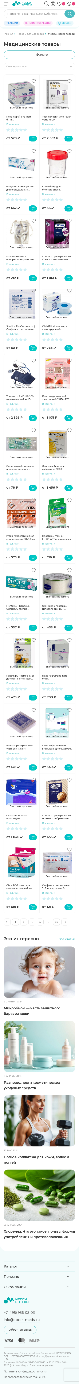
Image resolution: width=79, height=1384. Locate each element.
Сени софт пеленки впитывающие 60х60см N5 (56, 747)
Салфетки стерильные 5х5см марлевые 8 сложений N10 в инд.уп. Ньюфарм (56, 887)
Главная (9, 33)
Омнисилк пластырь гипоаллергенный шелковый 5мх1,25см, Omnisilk (55, 607)
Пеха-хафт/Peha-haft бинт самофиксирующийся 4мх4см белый (19, 118)
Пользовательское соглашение (25, 1377)
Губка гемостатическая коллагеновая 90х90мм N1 (20, 537)
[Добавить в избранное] (33, 81)
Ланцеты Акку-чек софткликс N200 (53, 468)
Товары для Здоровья (30, 33)
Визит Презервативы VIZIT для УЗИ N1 (19, 747)
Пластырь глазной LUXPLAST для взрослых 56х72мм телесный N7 (57, 537)
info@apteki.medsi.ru (22, 1320)
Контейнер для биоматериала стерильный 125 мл (53, 188)
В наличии (12, 124)
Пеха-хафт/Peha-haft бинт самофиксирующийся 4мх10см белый (55, 677)
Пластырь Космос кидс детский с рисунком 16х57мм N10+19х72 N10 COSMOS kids (20, 677)
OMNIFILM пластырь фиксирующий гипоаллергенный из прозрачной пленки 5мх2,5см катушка (55, 328)
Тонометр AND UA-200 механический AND (19, 398)
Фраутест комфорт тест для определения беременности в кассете (21, 188)
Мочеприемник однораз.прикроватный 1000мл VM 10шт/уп (20, 258)
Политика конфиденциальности (25, 1371)
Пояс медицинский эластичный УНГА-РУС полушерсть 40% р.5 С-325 (56, 398)
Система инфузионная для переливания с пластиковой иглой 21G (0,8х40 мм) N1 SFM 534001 (20, 468)
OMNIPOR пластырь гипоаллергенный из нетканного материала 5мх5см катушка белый (20, 887)
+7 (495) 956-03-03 (19, 1312)
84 (56, 921)
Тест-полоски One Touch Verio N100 (56, 118)
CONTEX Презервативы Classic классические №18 (56, 258)
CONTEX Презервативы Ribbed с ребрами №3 (56, 817)
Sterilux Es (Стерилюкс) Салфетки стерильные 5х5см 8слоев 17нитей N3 (21, 328)
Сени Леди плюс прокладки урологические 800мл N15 (20, 817)
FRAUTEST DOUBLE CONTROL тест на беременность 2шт (17, 607)
